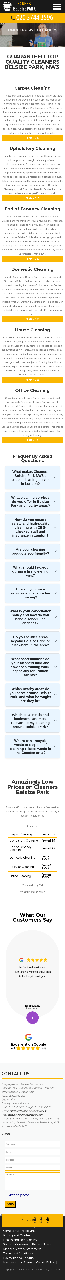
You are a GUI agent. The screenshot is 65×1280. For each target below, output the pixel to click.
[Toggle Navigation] (56, 6)
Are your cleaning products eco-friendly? (30, 551)
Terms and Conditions (18, 1253)
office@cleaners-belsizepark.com (28, 1111)
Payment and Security (18, 1258)
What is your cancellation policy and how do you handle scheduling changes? (30, 617)
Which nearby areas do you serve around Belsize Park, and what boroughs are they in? (30, 695)
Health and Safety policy (20, 1240)
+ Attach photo (17, 1195)
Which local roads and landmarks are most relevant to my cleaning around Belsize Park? (30, 721)
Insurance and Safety (18, 1262)
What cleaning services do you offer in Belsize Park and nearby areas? (30, 501)
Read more (32, 137)
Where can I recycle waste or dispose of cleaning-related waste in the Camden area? (30, 747)
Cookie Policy (45, 1262)
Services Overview (15, 1244)
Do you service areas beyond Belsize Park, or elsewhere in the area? (30, 641)
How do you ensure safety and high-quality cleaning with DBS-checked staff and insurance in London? (30, 527)
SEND (10, 1204)
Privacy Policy (41, 1244)
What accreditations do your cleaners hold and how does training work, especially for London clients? (30, 667)
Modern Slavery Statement (22, 1249)
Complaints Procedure (19, 1231)
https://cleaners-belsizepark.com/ (25, 1114)
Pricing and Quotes (16, 1235)
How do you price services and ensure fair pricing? (30, 593)
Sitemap (6, 1133)
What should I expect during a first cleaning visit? (30, 571)
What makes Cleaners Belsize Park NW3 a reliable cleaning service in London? (30, 478)
